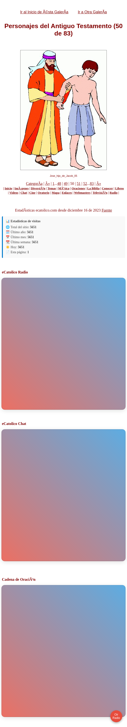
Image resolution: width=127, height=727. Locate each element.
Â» (98, 184)
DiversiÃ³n (38, 188)
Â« (47, 184)
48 (59, 184)
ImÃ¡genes (21, 188)
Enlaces (67, 192)
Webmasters (82, 192)
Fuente (107, 210)
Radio (113, 192)
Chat (23, 192)
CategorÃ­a (34, 184)
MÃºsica (63, 188)
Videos (13, 192)
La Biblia (93, 188)
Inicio (8, 188)
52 (85, 184)
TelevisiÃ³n (100, 192)
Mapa (56, 192)
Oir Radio (116, 716)
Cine (32, 192)
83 (92, 184)
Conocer (107, 188)
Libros (119, 188)
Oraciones (78, 188)
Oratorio (43, 192)
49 (66, 184)
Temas (51, 188)
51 (79, 184)
